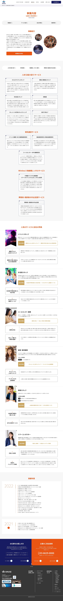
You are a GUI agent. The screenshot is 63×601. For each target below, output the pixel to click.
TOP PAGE (31, 567)
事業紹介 (10, 23)
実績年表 (53, 23)
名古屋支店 (57, 576)
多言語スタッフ (17, 552)
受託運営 (22, 68)
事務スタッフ (16, 554)
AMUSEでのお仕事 (19, 2)
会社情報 (42, 2)
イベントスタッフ (10, 552)
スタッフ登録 (39, 582)
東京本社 (56, 574)
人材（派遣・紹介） (11, 68)
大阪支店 (56, 578)
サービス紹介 (24, 23)
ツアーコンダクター (23, 554)
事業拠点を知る (19, 53)
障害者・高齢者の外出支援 (49, 68)
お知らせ (37, 2)
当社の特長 (39, 23)
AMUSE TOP (4, 5)
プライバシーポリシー (58, 589)
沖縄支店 (56, 582)
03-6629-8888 (47, 553)
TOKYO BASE (57, 575)
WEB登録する (56, 2)
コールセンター (24, 552)
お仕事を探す (27, 2)
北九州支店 (57, 579)
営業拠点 (56, 572)
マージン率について (58, 591)
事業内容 (32, 2)
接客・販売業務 (9, 554)
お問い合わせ (47, 2)
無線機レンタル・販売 (34, 68)
